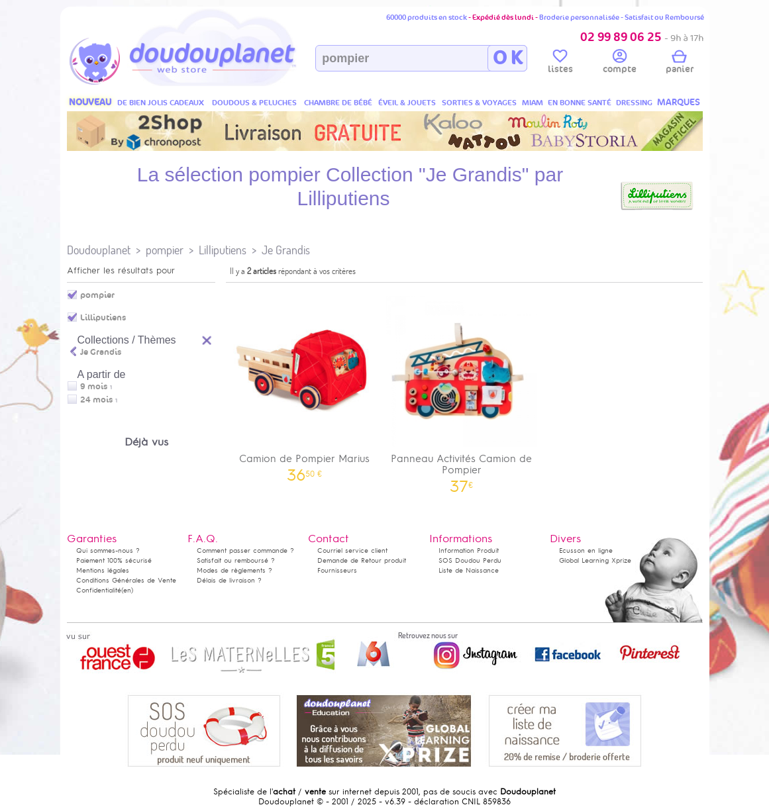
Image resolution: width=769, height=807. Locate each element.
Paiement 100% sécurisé (114, 560)
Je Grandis (286, 250)
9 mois (93, 386)
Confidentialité (98, 590)
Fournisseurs (337, 570)
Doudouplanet (98, 250)
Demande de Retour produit (361, 560)
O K (508, 58)
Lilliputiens (222, 250)
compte (620, 63)
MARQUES (678, 102)
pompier (164, 250)
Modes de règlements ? (234, 570)
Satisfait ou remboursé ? (236, 560)
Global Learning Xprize (595, 560)
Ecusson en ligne (586, 550)
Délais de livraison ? (229, 580)
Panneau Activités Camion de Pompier (461, 390)
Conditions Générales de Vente (126, 580)
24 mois (96, 400)
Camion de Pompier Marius (305, 384)
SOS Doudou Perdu (469, 560)
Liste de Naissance (468, 570)
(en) (127, 590)
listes (560, 63)
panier (679, 63)
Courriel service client (352, 550)
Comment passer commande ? (245, 550)
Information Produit (468, 550)
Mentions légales (102, 570)
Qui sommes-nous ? (108, 550)
